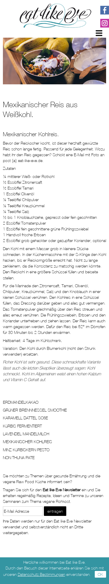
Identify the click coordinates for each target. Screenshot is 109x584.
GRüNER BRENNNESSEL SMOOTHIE (35, 409)
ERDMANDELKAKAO (20, 402)
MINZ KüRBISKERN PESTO (26, 449)
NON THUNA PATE (19, 457)
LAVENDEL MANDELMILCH (26, 433)
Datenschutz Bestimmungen (41, 574)
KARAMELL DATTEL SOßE (25, 417)
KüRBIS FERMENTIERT (22, 425)
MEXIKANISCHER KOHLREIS (27, 441)
